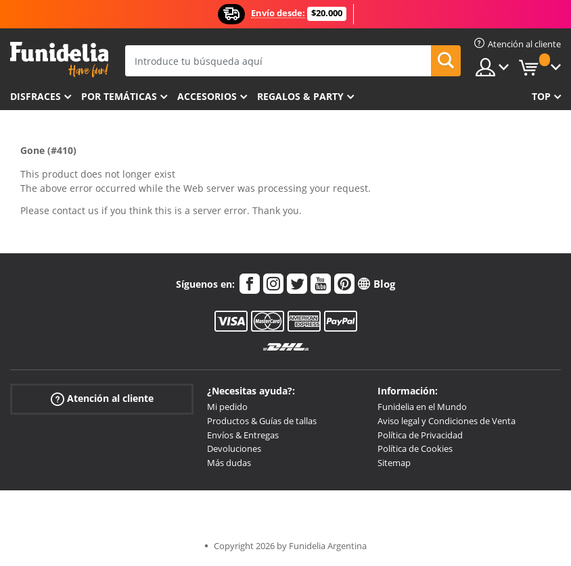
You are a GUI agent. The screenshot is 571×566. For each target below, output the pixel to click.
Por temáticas (119, 96)
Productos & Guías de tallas (262, 421)
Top (541, 96)
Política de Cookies (415, 448)
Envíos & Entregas (243, 435)
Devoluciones (234, 448)
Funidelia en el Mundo (422, 407)
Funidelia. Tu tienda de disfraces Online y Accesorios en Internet (59, 60)
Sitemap (394, 463)
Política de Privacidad (420, 435)
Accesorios (207, 96)
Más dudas (229, 463)
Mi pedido (227, 407)
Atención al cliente (102, 399)
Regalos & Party (300, 96)
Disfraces (35, 96)
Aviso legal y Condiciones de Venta (447, 421)
